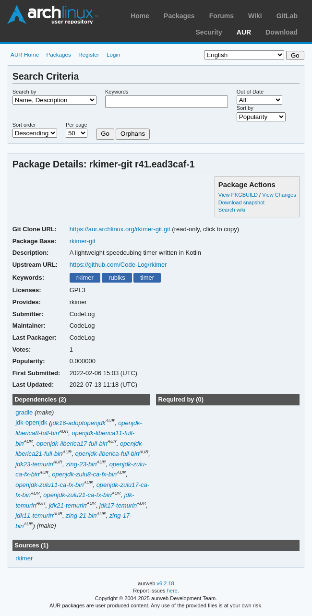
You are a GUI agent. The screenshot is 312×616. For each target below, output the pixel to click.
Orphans (132, 133)
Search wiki (231, 210)
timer (147, 277)
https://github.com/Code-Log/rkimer (118, 264)
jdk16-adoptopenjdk (78, 422)
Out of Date (250, 92)
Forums (221, 16)
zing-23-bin (81, 464)
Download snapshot (241, 202)
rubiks (116, 277)
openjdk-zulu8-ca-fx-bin (84, 474)
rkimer (85, 277)
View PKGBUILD (238, 195)
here (172, 590)
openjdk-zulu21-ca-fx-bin (77, 494)
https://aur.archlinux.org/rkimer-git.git (120, 229)
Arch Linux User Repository (52, 14)
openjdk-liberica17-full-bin (72, 443)
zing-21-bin (81, 515)
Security (209, 32)
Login (113, 54)
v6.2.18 (165, 583)
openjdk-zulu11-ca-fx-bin (49, 484)
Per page (76, 125)
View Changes (279, 195)
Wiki (255, 16)
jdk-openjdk (31, 422)
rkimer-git (83, 241)
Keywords (116, 92)
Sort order (24, 125)
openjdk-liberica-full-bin (107, 453)
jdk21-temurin (68, 505)
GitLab (287, 16)
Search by (24, 92)
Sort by (245, 108)
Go (105, 133)
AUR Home (25, 54)
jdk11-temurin (34, 515)
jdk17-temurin (118, 505)
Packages (179, 16)
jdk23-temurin (34, 464)
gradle (24, 412)
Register (88, 54)
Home (140, 16)
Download (281, 32)
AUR (244, 32)
